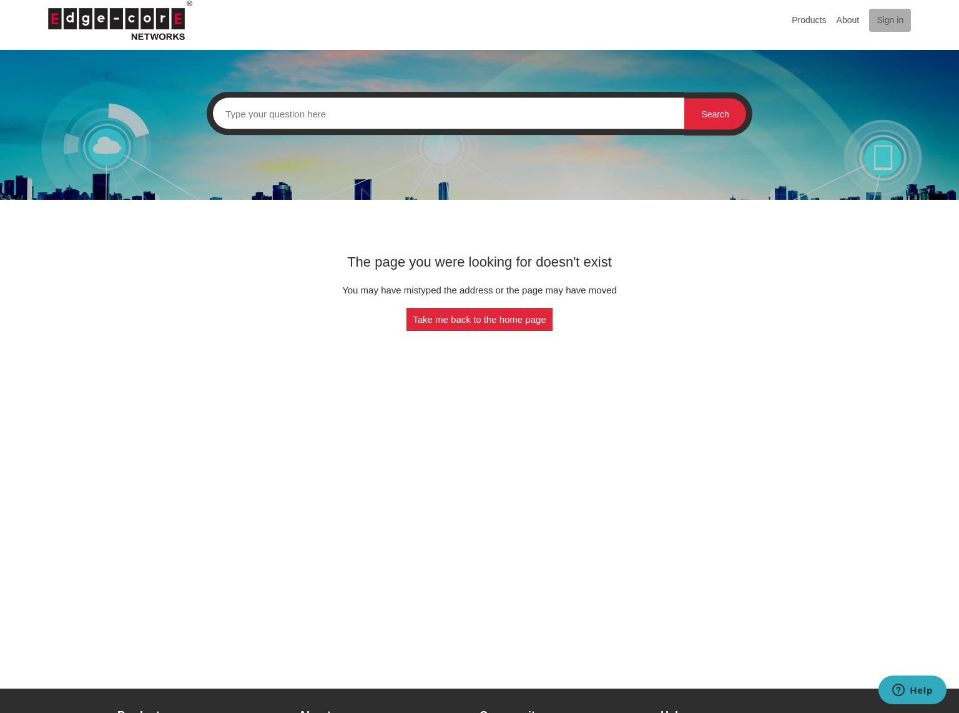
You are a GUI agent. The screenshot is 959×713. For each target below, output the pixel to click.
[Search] (445, 113)
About (848, 20)
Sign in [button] (890, 20)
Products (809, 20)
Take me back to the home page (479, 319)
